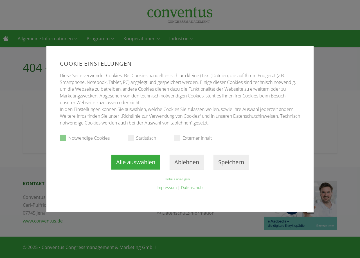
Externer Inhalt (193, 138)
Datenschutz (192, 187)
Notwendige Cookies (85, 138)
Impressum (167, 187)
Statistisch (142, 138)
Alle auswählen (135, 162)
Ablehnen (186, 162)
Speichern (231, 162)
